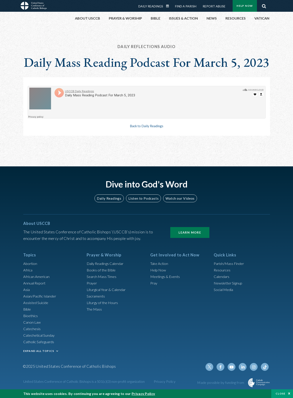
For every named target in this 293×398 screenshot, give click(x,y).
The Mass (95, 309)
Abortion (30, 263)
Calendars (222, 276)
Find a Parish (185, 6)
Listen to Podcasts (143, 198)
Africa (28, 270)
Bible (27, 309)
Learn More (190, 232)
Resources (223, 270)
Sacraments (96, 296)
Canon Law (32, 322)
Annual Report (35, 283)
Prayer (92, 283)
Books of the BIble (102, 270)
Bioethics (31, 315)
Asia (27, 289)
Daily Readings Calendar (169, 6)
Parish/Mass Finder (230, 263)
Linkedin (244, 367)
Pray (154, 283)
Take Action (160, 263)
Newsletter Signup (229, 283)
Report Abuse (214, 6)
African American (37, 276)
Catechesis (32, 328)
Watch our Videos (178, 198)
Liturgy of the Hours (103, 302)
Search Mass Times (103, 276)
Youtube (234, 367)
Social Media (224, 289)
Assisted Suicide (37, 302)
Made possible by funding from (221, 382)
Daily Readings (150, 6)
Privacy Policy (165, 381)
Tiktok (265, 367)
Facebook (223, 367)
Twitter (213, 367)
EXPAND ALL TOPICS (38, 351)
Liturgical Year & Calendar (109, 289)
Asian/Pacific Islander (41, 296)
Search (264, 5)
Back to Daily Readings (146, 126)
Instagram (255, 367)
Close (281, 393)
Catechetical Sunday (40, 335)
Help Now (245, 5)
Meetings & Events (166, 276)
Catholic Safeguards (40, 341)
